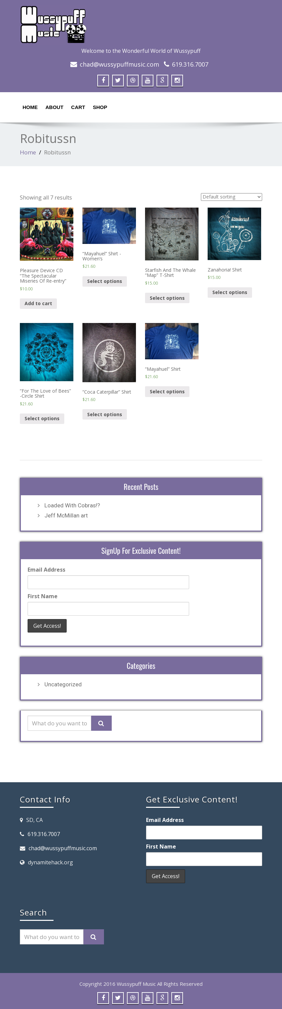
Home (30, 107)
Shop (100, 107)
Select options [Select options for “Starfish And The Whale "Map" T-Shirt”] (167, 298)
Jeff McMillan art (66, 515)
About (54, 107)
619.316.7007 (190, 64)
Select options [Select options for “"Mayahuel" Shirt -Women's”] (104, 281)
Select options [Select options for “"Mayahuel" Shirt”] (167, 391)
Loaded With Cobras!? (72, 505)
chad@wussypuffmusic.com (119, 64)
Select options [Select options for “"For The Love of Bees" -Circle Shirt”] (42, 418)
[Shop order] (231, 197)
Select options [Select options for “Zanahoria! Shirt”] (229, 292)
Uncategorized (63, 684)
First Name (43, 596)
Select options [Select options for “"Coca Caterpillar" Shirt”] (104, 414)
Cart (78, 107)
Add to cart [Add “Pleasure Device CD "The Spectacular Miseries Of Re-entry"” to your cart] (38, 303)
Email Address (46, 569)
